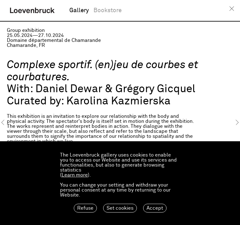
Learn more (75, 175)
